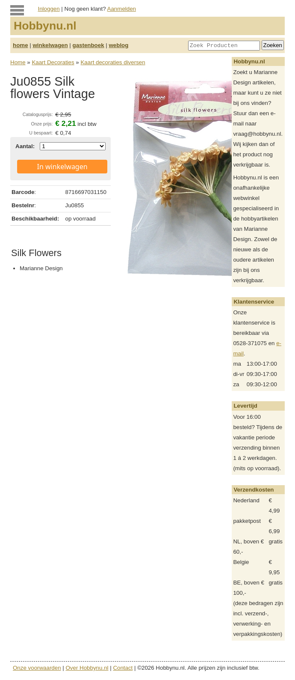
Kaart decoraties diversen (112, 62)
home (20, 45)
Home (18, 62)
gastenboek (88, 45)
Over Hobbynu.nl (87, 668)
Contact (123, 668)
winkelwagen (50, 45)
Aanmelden (121, 9)
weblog (118, 45)
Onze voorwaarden (37, 668)
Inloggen (49, 9)
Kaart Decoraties (53, 62)
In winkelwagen (62, 166)
